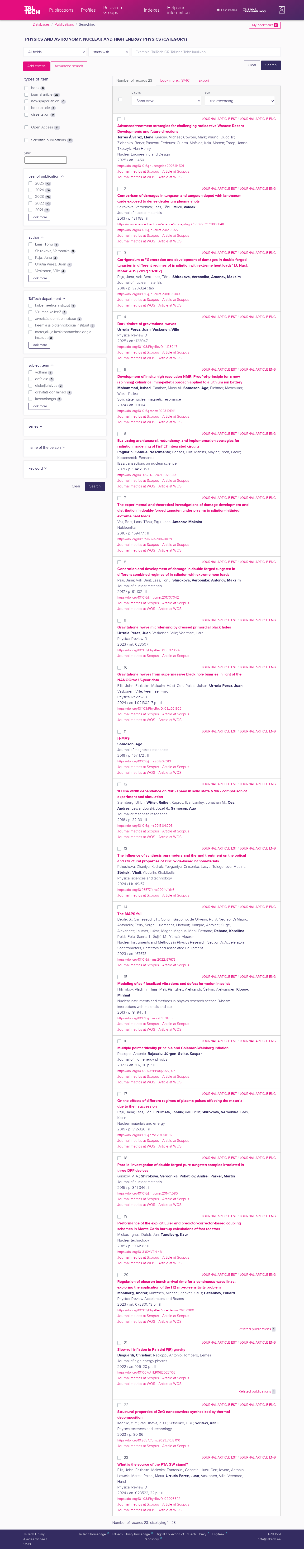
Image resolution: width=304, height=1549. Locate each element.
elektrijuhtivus (49, 385)
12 (125, 784)
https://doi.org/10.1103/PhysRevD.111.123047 (147, 347)
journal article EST (219, 119)
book (38, 88)
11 (125, 731)
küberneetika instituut (55, 305)
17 (125, 1094)
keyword (38, 468)
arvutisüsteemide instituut (58, 318)
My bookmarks (265, 25)
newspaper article (48, 101)
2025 (43, 183)
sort (207, 92)
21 (125, 1343)
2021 (42, 210)
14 (125, 907)
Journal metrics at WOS (136, 177)
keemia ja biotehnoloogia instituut (65, 325)
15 (125, 977)
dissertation (43, 114)
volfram (44, 372)
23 (126, 1457)
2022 (43, 203)
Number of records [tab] (134, 80)
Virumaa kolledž (51, 312)
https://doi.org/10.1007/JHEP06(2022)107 (146, 1071)
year (27, 153)
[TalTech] (32, 9)
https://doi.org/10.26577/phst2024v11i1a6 (145, 890)
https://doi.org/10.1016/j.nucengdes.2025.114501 (150, 166)
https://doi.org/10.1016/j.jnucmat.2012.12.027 (147, 230)
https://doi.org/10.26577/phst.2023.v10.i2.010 (148, 1440)
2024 (43, 190)
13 (125, 848)
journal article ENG (258, 119)
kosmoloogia (48, 399)
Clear (252, 65)
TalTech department (47, 299)
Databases (41, 24)
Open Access (45, 127)
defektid (44, 379)
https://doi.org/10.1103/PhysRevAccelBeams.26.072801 (155, 1310)
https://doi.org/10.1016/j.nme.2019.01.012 (144, 1135)
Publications (64, 24)
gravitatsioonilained (53, 392)
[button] (280, 10)
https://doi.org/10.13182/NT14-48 (139, 1252)
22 (126, 1405)
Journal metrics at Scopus (138, 171)
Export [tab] (204, 80)
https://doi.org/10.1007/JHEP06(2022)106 (146, 1372)
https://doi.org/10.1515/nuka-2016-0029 (144, 539)
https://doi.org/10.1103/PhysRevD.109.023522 (148, 1499)
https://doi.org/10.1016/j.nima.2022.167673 (146, 960)
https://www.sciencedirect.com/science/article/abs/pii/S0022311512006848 (170, 224)
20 (126, 1275)
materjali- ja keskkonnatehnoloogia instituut (63, 335)
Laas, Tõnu (47, 244)
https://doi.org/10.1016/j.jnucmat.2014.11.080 (147, 1193)
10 (126, 667)
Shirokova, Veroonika (55, 251)
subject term (41, 365)
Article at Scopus (175, 171)
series (35, 426)
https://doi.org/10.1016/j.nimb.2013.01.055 (145, 1018)
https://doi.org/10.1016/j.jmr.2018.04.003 (145, 826)
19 (125, 1216)
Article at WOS (169, 177)
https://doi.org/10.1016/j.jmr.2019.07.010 (144, 761)
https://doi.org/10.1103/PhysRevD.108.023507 (148, 650)
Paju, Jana (46, 257)
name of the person (47, 447)
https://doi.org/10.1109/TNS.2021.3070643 (146, 475)
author (36, 237)
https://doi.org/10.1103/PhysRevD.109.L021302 (149, 709)
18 (125, 1158)
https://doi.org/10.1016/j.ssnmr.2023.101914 (146, 411)
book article (43, 108)
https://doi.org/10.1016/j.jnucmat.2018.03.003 (148, 294)
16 (125, 1041)
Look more (39, 217)
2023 (43, 196)
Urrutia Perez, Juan (53, 264)
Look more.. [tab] (175, 80)
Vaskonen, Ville (50, 271)
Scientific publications (52, 140)
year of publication (46, 176)
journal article (45, 94)
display (137, 92)
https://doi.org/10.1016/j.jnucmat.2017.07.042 (148, 597)
